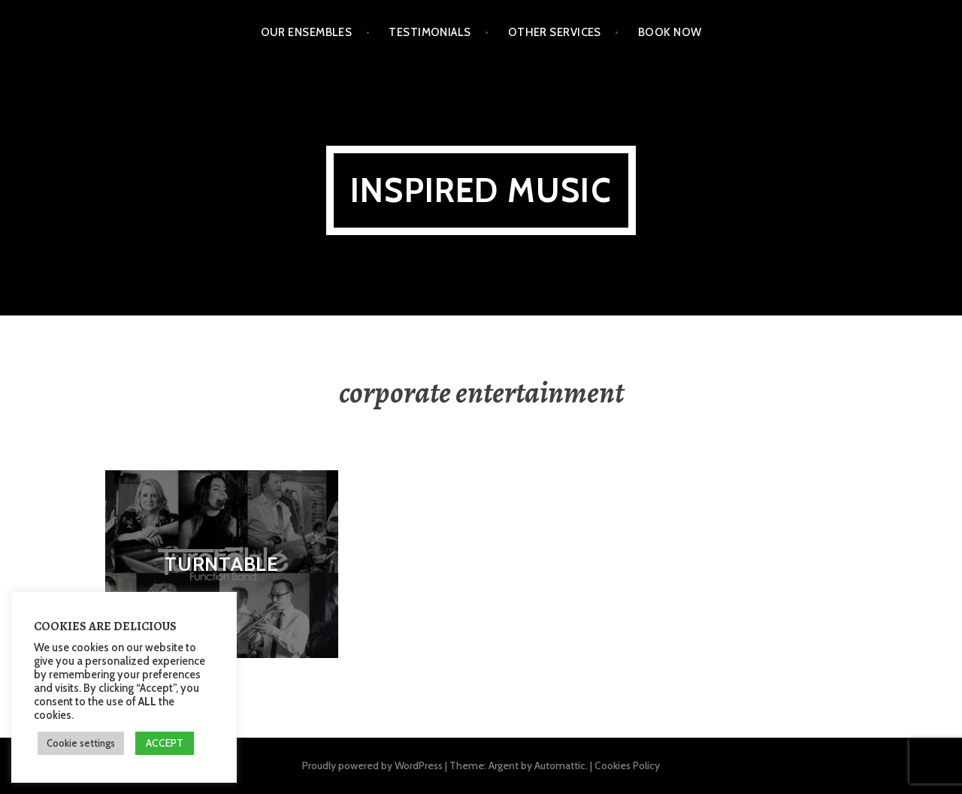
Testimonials (429, 32)
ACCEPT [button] (164, 743)
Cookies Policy (627, 765)
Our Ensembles (306, 32)
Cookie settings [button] (81, 743)
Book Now (670, 32)
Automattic (559, 765)
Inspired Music (481, 190)
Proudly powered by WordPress (372, 765)
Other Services (554, 32)
